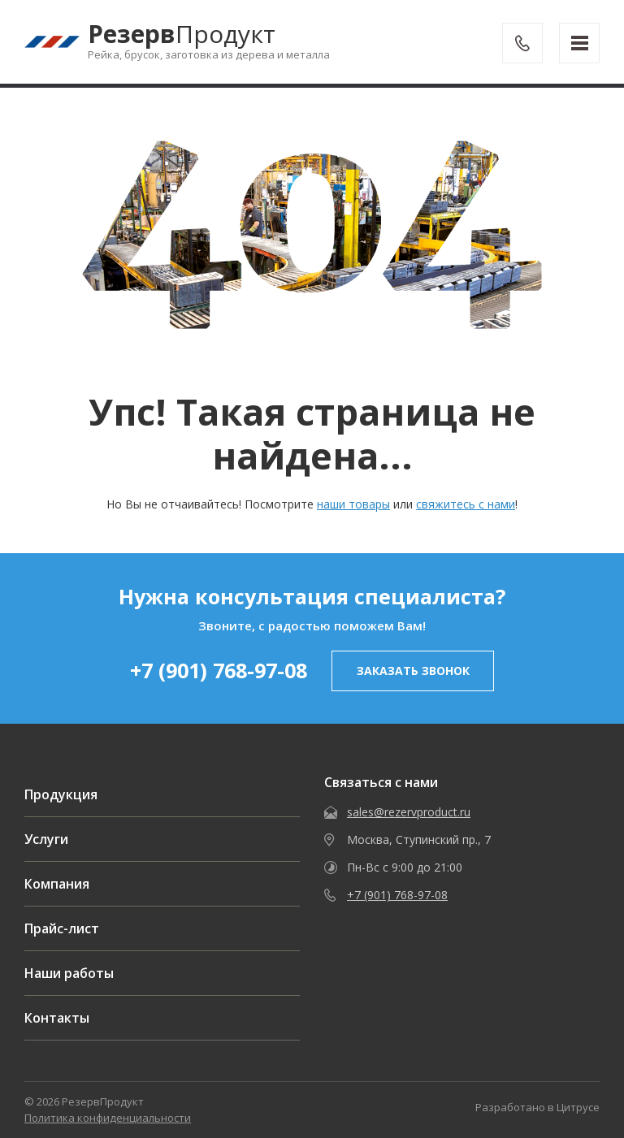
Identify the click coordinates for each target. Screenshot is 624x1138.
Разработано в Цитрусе (537, 1107)
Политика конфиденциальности (107, 1117)
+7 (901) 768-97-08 (218, 670)
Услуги (46, 839)
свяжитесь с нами (465, 504)
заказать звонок (413, 670)
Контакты (56, 1018)
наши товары (353, 504)
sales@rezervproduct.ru (408, 812)
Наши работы (69, 973)
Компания (56, 884)
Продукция (61, 794)
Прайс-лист (61, 928)
